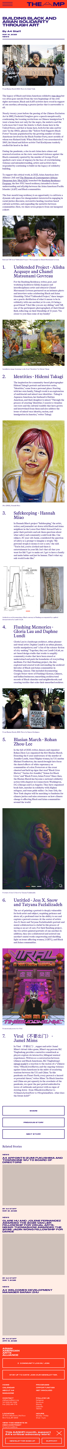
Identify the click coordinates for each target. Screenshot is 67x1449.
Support (51, 1441)
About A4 (8, 1390)
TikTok (38, 1409)
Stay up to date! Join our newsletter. (33, 1375)
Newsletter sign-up (22, 1441)
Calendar (8, 1387)
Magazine (8, 1393)
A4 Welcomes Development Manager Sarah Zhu (27, 1291)
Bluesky (39, 1404)
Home (5, 1385)
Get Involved (44, 1390)
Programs (42, 1385)
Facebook (39, 1402)
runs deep (56, 96)
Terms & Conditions (9, 1427)
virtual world (20, 1064)
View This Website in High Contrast (14, 1424)
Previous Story (34, 1122)
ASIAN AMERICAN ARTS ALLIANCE (11, 1351)
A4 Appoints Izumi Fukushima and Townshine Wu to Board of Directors (32, 1160)
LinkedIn (39, 1406)
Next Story (33, 1134)
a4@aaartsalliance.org (10, 1400)
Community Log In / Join (33, 1363)
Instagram (40, 1400)
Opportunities (45, 1387)
